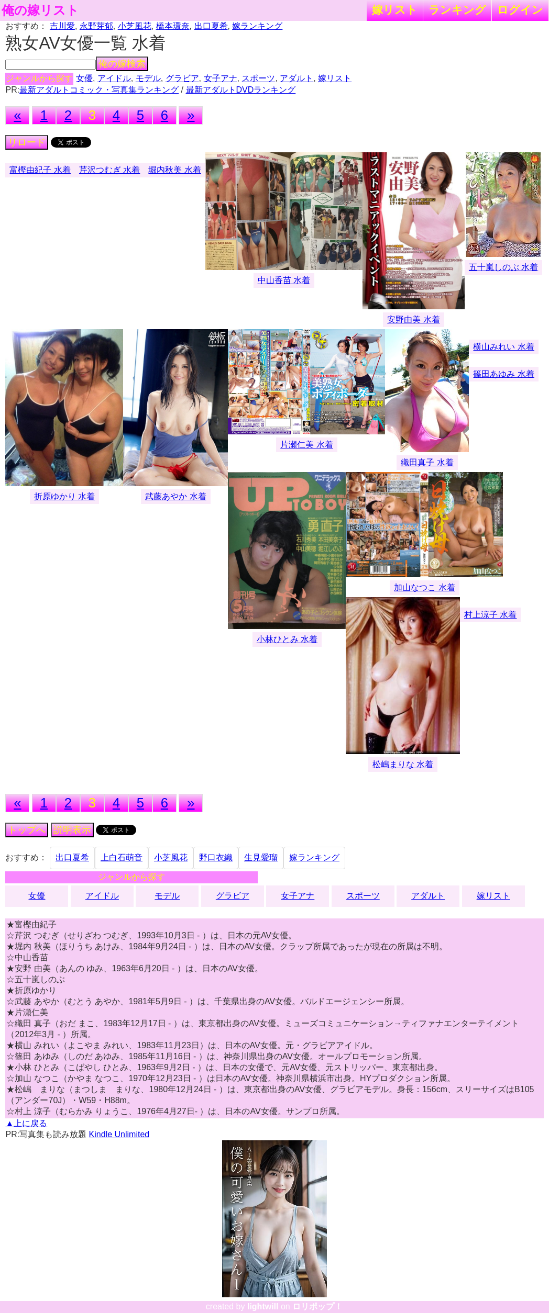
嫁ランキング (257, 25)
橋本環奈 (173, 25)
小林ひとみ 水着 (287, 639)
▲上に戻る (26, 1123)
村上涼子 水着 (490, 614)
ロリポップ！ (317, 1306)
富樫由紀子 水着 (39, 169)
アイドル (114, 78)
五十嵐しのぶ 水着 (503, 267)
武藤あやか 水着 (175, 496)
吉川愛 (62, 25)
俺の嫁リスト (40, 10)
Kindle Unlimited (119, 1134)
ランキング (457, 10)
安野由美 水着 (413, 319)
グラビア (182, 78)
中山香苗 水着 (284, 280)
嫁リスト (395, 10)
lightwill (263, 1306)
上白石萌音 (121, 857)
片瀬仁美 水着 (306, 444)
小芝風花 (134, 25)
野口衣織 (216, 857)
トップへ (27, 830)
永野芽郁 (96, 25)
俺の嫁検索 (122, 64)
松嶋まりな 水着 (402, 764)
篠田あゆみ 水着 (503, 373)
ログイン (520, 10)
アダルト (296, 78)
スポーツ (258, 78)
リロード (27, 142)
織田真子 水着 (427, 462)
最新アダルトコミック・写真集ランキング (99, 89)
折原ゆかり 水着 (64, 496)
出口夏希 (211, 25)
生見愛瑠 (261, 857)
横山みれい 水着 (503, 346)
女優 (84, 78)
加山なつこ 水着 (424, 587)
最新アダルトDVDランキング (241, 89)
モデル (148, 78)
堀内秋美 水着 (174, 169)
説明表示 (72, 830)
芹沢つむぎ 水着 (109, 169)
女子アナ (220, 78)
